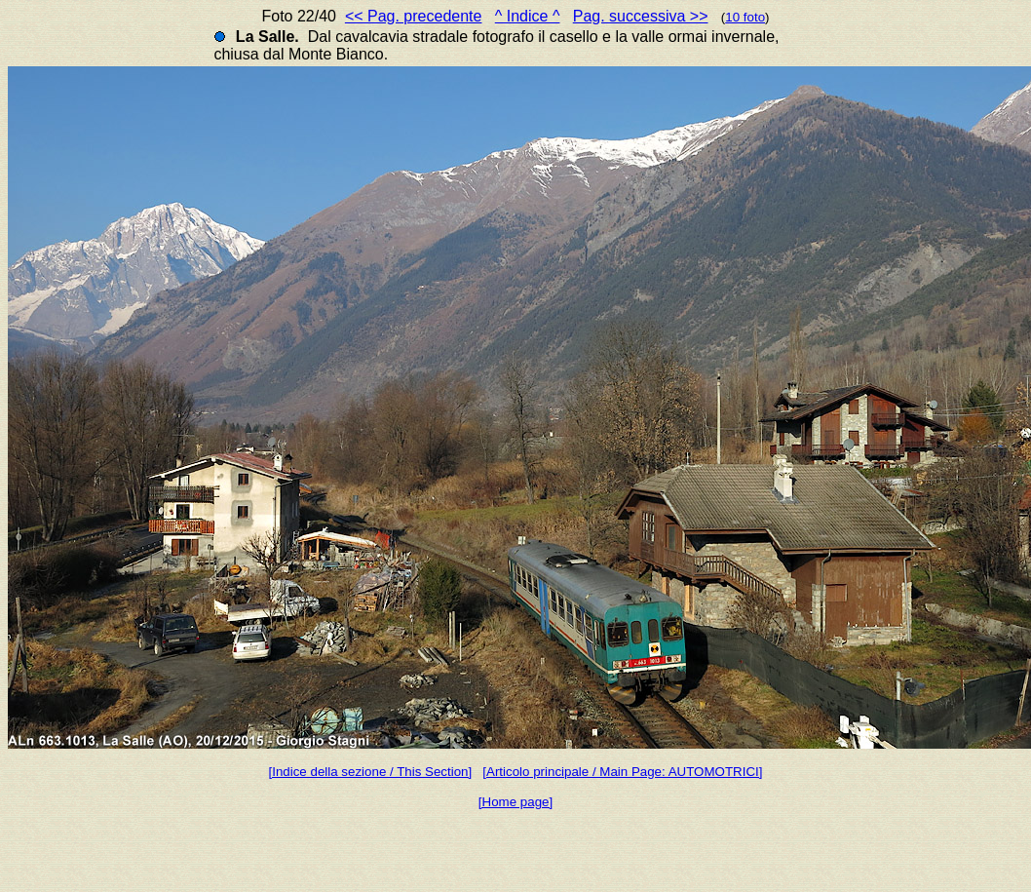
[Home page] (515, 802)
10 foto (745, 17)
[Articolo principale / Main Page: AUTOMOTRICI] (622, 771)
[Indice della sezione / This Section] (371, 771)
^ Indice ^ (527, 16)
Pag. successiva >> (640, 16)
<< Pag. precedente (413, 16)
